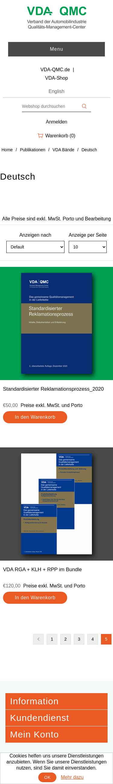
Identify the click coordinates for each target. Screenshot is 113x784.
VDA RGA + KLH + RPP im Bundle (42, 569)
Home (7, 149)
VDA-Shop (56, 78)
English (56, 91)
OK (47, 777)
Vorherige (38, 639)
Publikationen (32, 149)
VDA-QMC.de (55, 69)
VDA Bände (63, 149)
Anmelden (56, 121)
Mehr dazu (72, 777)
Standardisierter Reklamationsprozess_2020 (53, 389)
